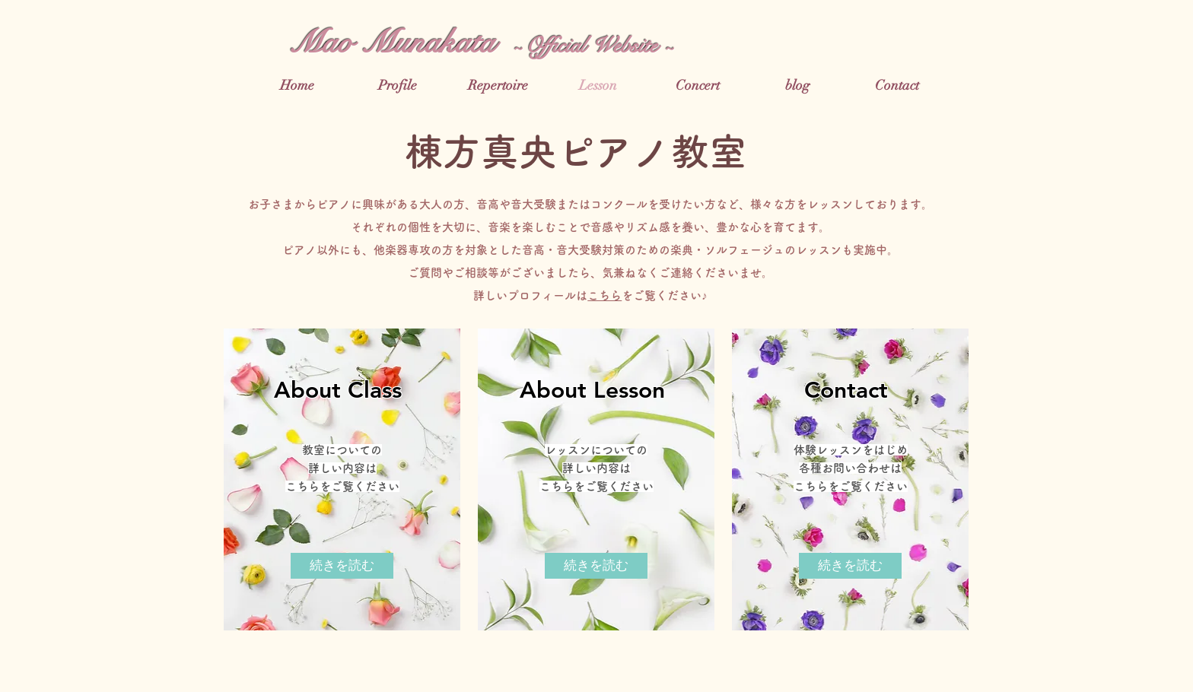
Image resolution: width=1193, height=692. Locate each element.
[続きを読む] (342, 566)
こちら (604, 295)
